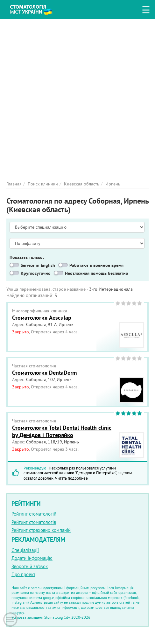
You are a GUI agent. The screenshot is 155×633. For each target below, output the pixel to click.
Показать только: (27, 257)
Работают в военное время (96, 265)
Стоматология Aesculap (41, 317)
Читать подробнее (71, 478)
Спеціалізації (25, 550)
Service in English (38, 265)
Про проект (23, 574)
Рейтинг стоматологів (33, 522)
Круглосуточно (36, 273)
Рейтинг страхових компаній (41, 530)
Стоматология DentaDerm (44, 372)
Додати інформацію (32, 558)
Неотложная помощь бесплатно (96, 273)
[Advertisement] (77, 96)
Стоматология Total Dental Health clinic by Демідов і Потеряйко (61, 431)
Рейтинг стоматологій (33, 514)
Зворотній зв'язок (29, 566)
